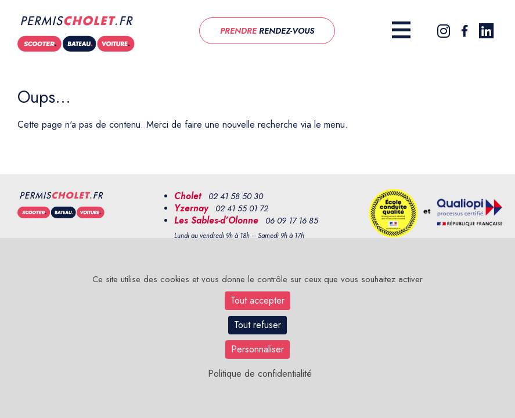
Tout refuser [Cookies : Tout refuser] (257, 324)
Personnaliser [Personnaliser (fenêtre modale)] (257, 349)
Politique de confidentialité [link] (260, 373)
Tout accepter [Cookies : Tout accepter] (257, 300)
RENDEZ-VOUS (267, 31)
